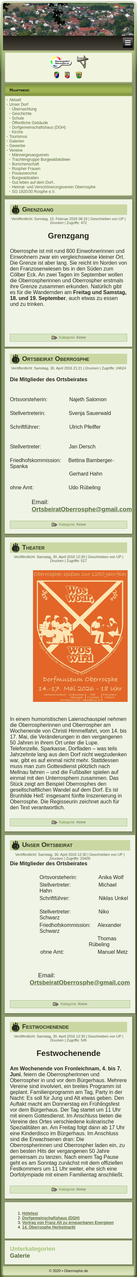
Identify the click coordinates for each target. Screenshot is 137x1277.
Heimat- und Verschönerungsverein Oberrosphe (54, 187)
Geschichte (22, 113)
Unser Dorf (18, 104)
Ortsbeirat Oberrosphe (55, 358)
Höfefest (30, 1213)
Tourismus (18, 136)
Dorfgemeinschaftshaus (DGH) (39, 127)
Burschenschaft (25, 164)
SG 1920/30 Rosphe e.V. (33, 191)
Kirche (17, 132)
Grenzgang (38, 209)
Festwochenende (45, 1026)
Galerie (20, 1255)
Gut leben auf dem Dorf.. (33, 182)
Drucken (57, 223)
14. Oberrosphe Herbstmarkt (49, 1227)
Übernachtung (24, 109)
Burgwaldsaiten (25, 178)
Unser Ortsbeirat (47, 844)
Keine (81, 337)
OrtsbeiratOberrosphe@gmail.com (82, 509)
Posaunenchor (24, 173)
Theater (33, 547)
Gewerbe (17, 145)
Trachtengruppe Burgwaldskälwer (41, 159)
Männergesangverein (30, 155)
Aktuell (15, 100)
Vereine (16, 150)
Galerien (16, 141)
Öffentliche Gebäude (30, 123)
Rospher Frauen (26, 168)
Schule (18, 118)
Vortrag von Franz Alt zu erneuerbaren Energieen (68, 1222)
